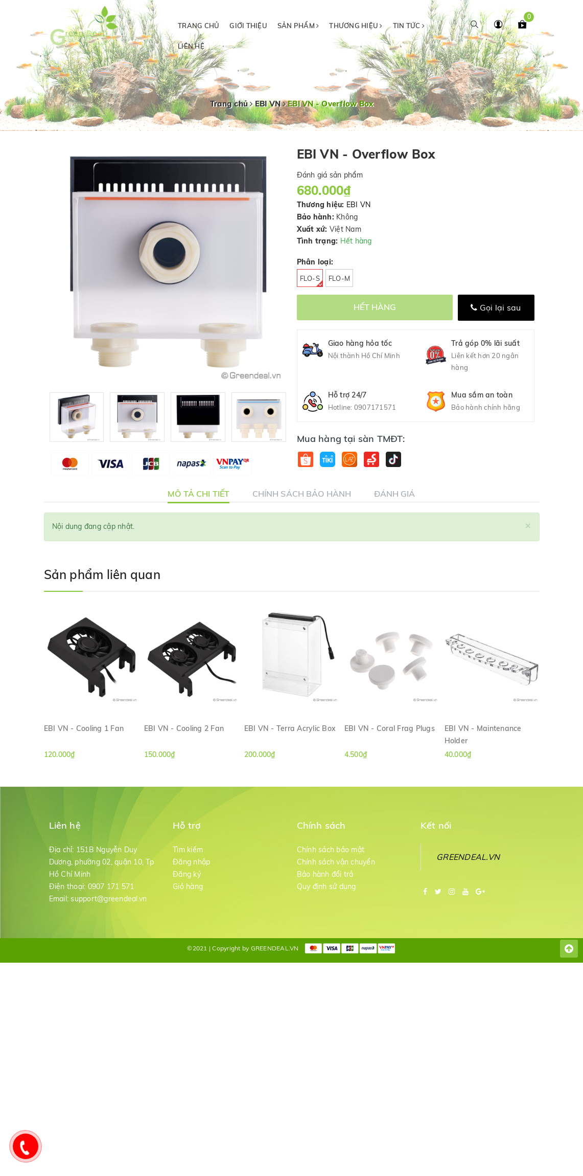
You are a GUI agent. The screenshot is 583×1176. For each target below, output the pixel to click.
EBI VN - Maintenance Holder (483, 734)
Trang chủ (198, 25)
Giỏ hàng (188, 886)
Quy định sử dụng (326, 886)
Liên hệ (191, 46)
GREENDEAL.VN (468, 857)
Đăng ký (187, 874)
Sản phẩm (298, 25)
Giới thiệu (248, 25)
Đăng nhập (191, 862)
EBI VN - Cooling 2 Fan (184, 728)
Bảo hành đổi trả (325, 874)
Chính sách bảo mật (331, 849)
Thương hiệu (355, 25)
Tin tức (409, 25)
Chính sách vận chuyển (336, 862)
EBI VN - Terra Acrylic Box (290, 728)
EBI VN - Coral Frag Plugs (389, 728)
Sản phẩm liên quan (102, 574)
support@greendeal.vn (109, 898)
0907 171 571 (111, 886)
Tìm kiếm (188, 849)
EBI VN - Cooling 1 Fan (84, 728)
